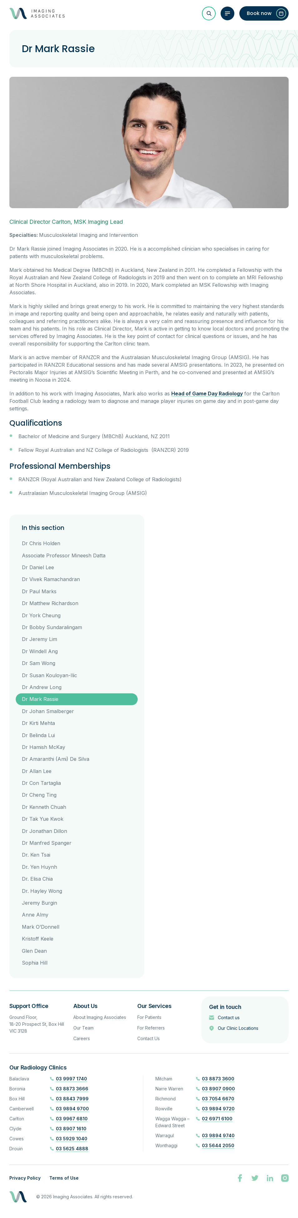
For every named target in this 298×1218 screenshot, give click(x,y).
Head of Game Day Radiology (207, 393)
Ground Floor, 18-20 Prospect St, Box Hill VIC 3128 (36, 1024)
